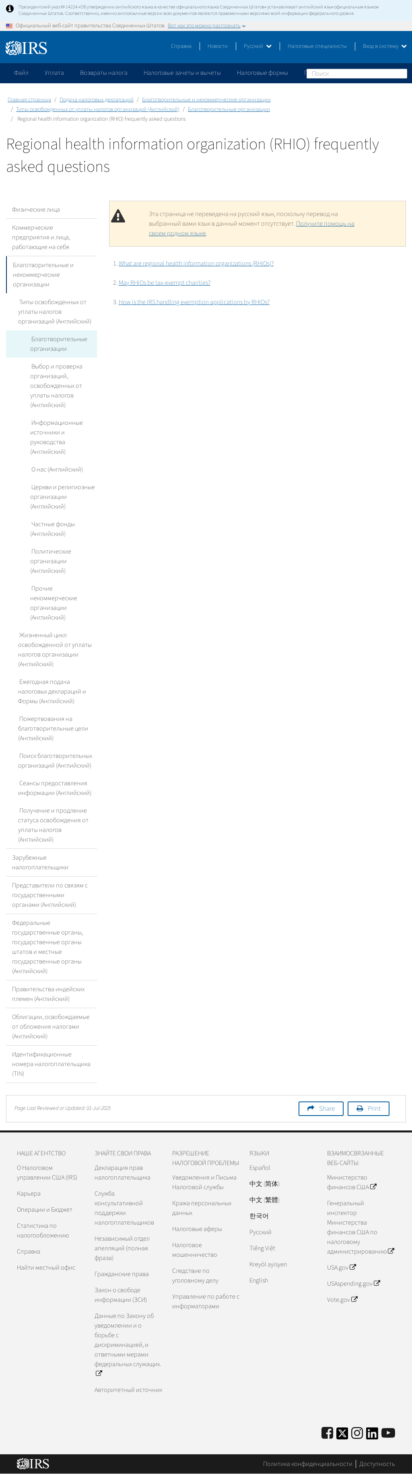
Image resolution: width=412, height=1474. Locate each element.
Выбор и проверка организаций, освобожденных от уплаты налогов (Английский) (56, 386)
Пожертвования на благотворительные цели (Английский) (53, 728)
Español (259, 1167)
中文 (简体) (264, 1184)
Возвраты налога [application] (104, 72)
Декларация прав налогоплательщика (122, 1172)
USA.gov (341, 1267)
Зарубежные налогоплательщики (40, 862)
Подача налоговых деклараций (97, 100)
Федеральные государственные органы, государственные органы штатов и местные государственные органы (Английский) (47, 947)
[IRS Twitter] (342, 1436)
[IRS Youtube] (388, 1433)
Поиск (401, 73)
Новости (218, 46)
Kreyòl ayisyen (268, 1264)
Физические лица (36, 209)
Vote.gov (342, 1299)
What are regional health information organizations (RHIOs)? (196, 263)
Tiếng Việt (262, 1248)
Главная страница (29, 100)
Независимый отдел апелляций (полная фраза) (122, 1248)
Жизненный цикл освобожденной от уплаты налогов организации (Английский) (55, 650)
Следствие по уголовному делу (195, 1275)
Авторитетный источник (128, 1389)
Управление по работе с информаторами (205, 1301)
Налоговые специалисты (317, 46)
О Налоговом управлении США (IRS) (47, 1172)
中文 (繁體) (264, 1200)
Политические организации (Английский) (50, 561)
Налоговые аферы (197, 1229)
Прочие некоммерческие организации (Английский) (53, 603)
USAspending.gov (353, 1283)
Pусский (260, 1232)
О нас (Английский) (56, 469)
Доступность (377, 1464)
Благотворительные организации (229, 109)
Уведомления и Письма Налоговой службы (204, 1182)
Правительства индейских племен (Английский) (48, 994)
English (258, 1280)
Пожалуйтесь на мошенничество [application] (349, 72)
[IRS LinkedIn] (372, 1436)
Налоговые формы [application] (262, 72)
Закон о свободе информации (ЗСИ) (121, 1295)
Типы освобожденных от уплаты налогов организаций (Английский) (97, 109)
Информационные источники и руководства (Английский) (56, 437)
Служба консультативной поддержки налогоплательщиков (124, 1208)
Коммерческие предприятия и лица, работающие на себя (41, 237)
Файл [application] (21, 72)
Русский (258, 46)
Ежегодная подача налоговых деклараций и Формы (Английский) (52, 691)
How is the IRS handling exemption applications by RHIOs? (194, 302)
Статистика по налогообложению (43, 1230)
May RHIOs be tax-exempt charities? (164, 282)
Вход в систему (385, 46)
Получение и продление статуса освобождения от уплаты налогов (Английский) (53, 825)
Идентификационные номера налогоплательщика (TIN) (51, 1064)
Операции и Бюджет (44, 1209)
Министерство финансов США (351, 1182)
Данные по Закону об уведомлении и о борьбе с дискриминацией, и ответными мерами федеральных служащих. (128, 1344)
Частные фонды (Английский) (52, 529)
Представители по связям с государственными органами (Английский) (50, 895)
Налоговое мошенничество (194, 1250)
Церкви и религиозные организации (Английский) (62, 497)
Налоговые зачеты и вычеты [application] (182, 72)
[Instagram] (357, 1433)
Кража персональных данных (201, 1208)
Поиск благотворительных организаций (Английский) (54, 760)
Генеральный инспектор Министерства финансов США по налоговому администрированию (360, 1227)
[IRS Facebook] (327, 1433)
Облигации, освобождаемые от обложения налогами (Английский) (51, 1027)
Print (374, 1109)
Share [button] (327, 1109)
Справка (181, 46)
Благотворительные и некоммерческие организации (206, 100)
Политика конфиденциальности (307, 1464)
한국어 (259, 1216)
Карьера (29, 1193)
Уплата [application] (54, 72)
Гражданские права (122, 1274)
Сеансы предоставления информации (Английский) (54, 788)
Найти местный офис (46, 1267)
